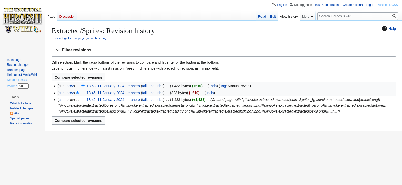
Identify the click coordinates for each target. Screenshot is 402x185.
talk (145, 86)
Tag (223, 86)
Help (388, 28)
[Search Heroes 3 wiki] (357, 16)
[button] (223, 50)
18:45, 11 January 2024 (105, 93)
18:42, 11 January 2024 (105, 100)
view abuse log (97, 38)
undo (213, 86)
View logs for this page (70, 38)
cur (61, 93)
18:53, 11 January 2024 (105, 86)
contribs (156, 86)
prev (70, 86)
